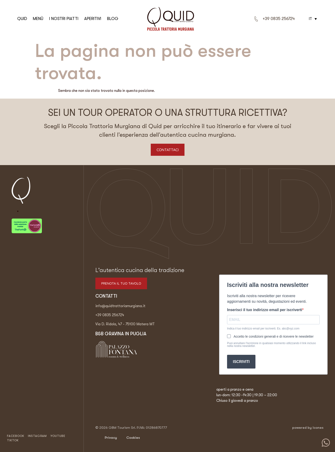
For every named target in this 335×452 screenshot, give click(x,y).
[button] (312, 19)
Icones (318, 427)
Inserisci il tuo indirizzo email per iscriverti (264, 310)
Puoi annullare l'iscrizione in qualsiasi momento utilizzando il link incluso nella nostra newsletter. (271, 344)
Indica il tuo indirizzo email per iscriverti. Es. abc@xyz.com (263, 328)
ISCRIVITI (241, 362)
